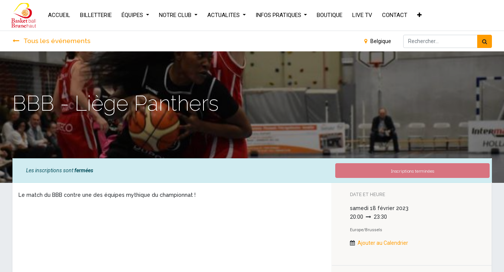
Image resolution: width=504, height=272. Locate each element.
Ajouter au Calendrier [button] (383, 243)
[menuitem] (60, 15)
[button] (420, 15)
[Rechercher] (484, 41)
